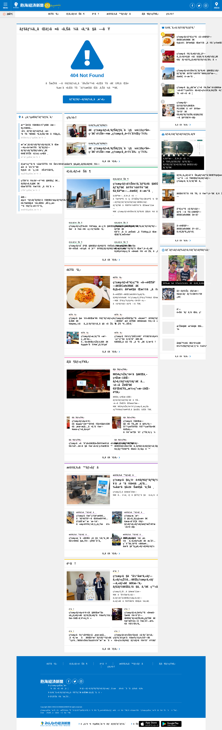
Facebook (192, 5)
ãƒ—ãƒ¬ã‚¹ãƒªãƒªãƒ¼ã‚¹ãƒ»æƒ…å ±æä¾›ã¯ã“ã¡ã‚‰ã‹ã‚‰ (112, 688)
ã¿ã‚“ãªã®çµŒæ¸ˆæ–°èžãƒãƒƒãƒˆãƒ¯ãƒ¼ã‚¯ (55, 724)
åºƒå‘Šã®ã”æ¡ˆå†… (60, 696)
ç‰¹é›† (170, 13)
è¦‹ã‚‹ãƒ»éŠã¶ (75, 13)
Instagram (205, 5)
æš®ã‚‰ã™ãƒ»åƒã (120, 13)
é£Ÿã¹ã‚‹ (53, 13)
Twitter (199, 5)
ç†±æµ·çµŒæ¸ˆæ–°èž (28, 5)
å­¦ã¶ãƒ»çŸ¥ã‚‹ (150, 13)
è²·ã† (95, 13)
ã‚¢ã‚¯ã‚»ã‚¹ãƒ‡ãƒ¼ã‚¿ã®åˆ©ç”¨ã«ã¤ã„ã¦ (72, 692)
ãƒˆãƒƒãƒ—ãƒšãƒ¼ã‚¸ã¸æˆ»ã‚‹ (87, 99)
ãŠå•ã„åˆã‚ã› (92, 692)
